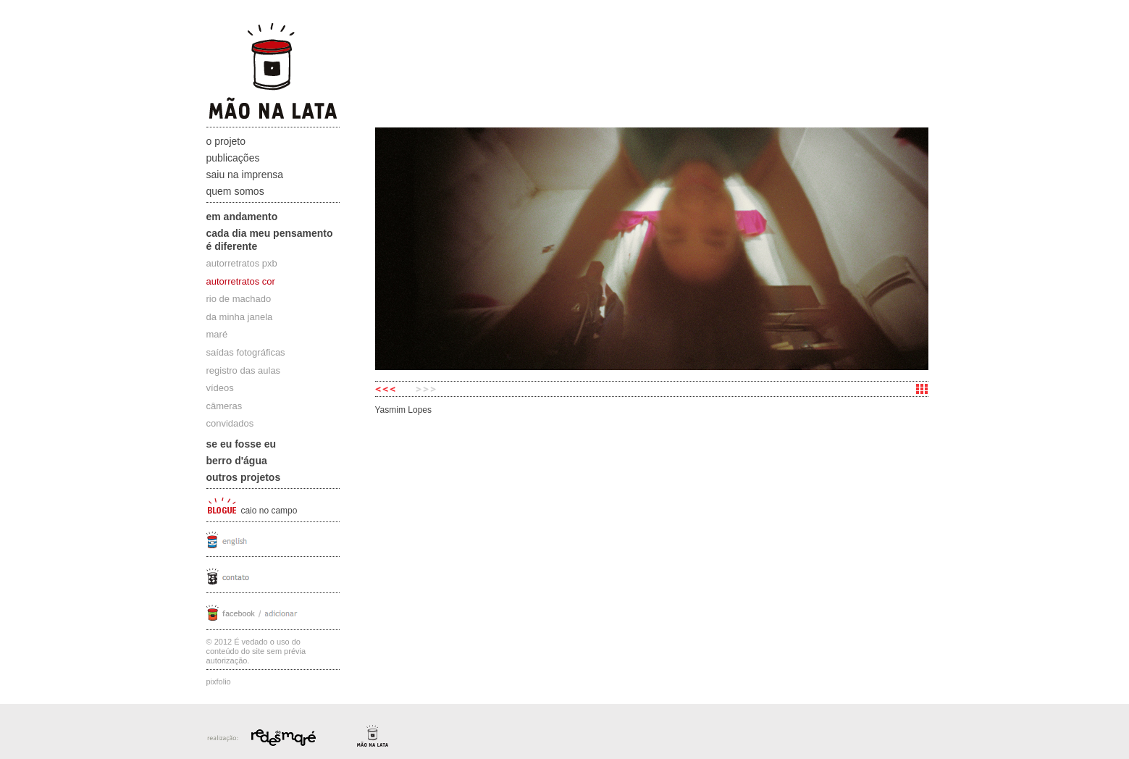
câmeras (224, 406)
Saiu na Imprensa (245, 174)
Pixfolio (218, 681)
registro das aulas (243, 370)
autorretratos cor (240, 281)
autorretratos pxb (241, 263)
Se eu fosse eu (241, 444)
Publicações (233, 158)
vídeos (220, 387)
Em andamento (242, 216)
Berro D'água (236, 460)
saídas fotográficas (245, 352)
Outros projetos (243, 477)
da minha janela (239, 316)
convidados (230, 423)
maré (217, 334)
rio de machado (239, 298)
